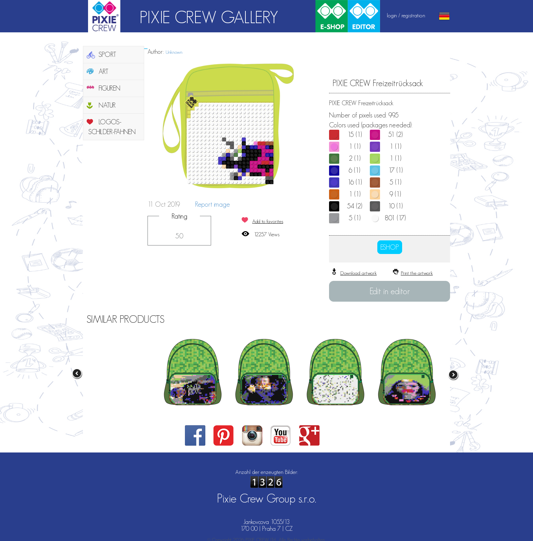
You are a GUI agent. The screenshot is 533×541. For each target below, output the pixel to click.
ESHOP (389, 247)
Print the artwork (417, 273)
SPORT (107, 54)
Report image (212, 204)
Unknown (174, 52)
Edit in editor (389, 291)
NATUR (107, 105)
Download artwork (358, 273)
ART (103, 71)
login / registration (406, 15)
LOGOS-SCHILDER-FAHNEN (112, 127)
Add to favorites (267, 221)
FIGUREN (109, 88)
